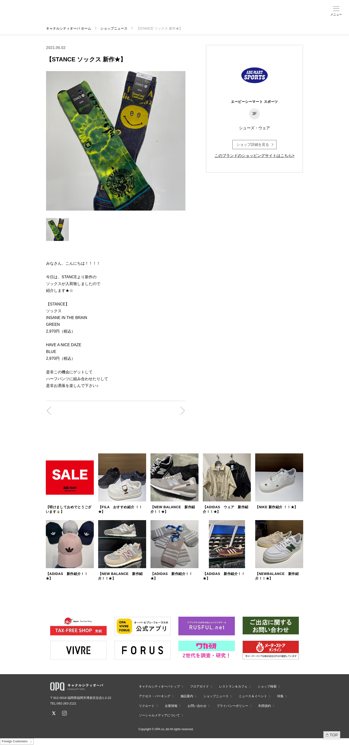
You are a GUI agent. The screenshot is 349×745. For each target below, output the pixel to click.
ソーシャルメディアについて (159, 715)
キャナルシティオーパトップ (159, 686)
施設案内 (143, 14)
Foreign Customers (14, 741)
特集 (280, 696)
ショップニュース (113, 28)
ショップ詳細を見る (252, 144)
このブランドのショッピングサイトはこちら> (254, 156)
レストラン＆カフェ (233, 686)
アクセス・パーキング (124, 16)
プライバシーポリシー (232, 706)
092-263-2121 (66, 703)
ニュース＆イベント (162, 16)
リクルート (147, 706)
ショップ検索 (105, 14)
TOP (334, 735)
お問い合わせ (197, 706)
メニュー (336, 14)
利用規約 (264, 706)
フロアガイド (86, 14)
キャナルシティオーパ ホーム (68, 28)
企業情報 (171, 706)
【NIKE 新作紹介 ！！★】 (276, 507)
